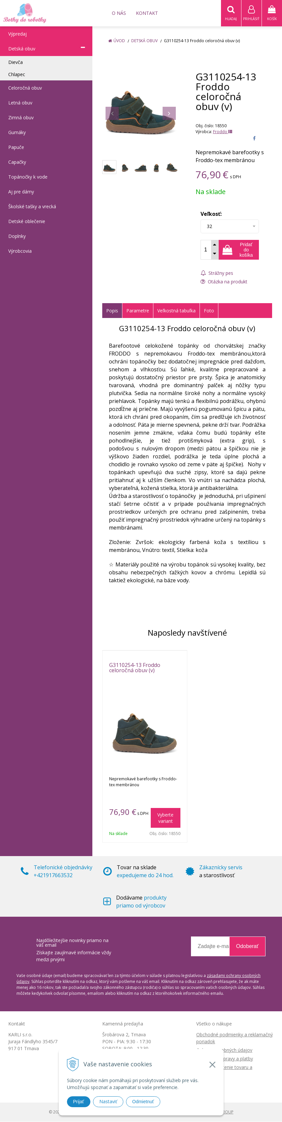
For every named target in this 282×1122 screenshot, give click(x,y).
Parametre (137, 311)
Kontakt (147, 13)
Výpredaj (17, 34)
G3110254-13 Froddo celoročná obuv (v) (134, 668)
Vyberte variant (165, 818)
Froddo (222, 132)
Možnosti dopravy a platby (224, 1059)
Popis (112, 311)
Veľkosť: (211, 214)
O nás (119, 13)
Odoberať (247, 946)
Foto (209, 311)
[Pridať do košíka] (239, 250)
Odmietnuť (143, 1101)
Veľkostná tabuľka (176, 311)
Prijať (78, 1101)
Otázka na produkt (224, 282)
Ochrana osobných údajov (224, 1050)
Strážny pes (217, 273)
